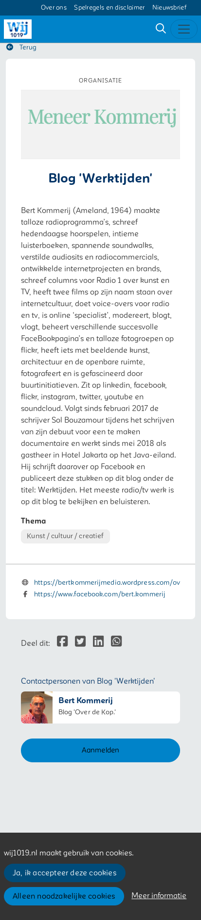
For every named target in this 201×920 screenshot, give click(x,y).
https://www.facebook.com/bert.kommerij (99, 594)
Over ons (54, 8)
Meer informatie (158, 896)
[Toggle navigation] (184, 29)
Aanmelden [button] (101, 750)
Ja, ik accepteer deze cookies (64, 873)
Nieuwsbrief (169, 8)
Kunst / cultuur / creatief (65, 536)
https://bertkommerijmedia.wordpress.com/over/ (112, 582)
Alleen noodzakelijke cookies (64, 896)
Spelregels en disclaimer (109, 8)
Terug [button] (21, 47)
